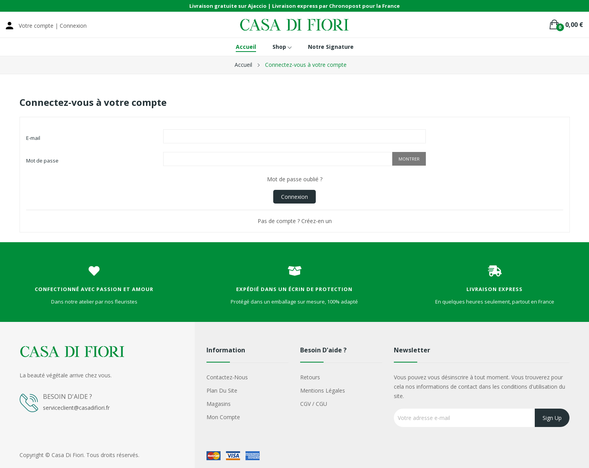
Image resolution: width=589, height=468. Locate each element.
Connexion (294, 196)
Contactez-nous (227, 377)
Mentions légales (322, 390)
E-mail (33, 137)
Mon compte (223, 417)
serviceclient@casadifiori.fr (76, 407)
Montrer (409, 159)
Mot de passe (42, 160)
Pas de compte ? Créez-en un (295, 221)
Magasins (218, 403)
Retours (310, 377)
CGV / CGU (313, 403)
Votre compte (36, 25)
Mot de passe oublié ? (294, 179)
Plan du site (221, 390)
